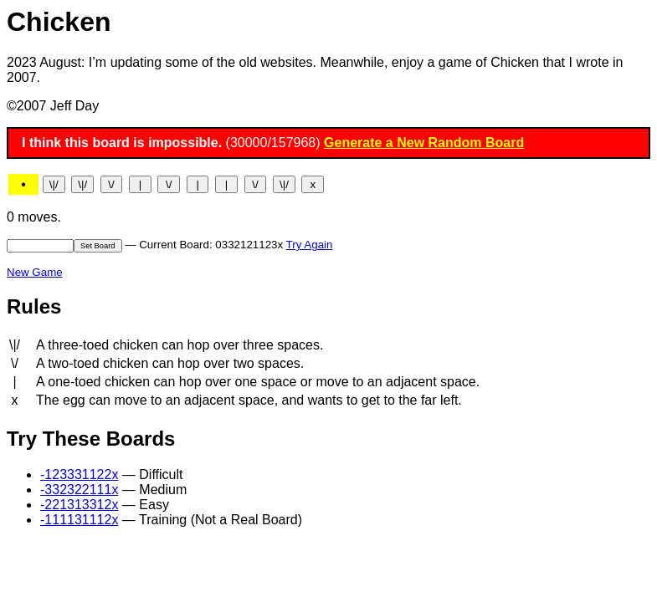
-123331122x (79, 474)
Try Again (309, 244)
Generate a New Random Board (424, 142)
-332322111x (79, 489)
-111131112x (79, 520)
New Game (35, 272)
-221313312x (79, 504)
